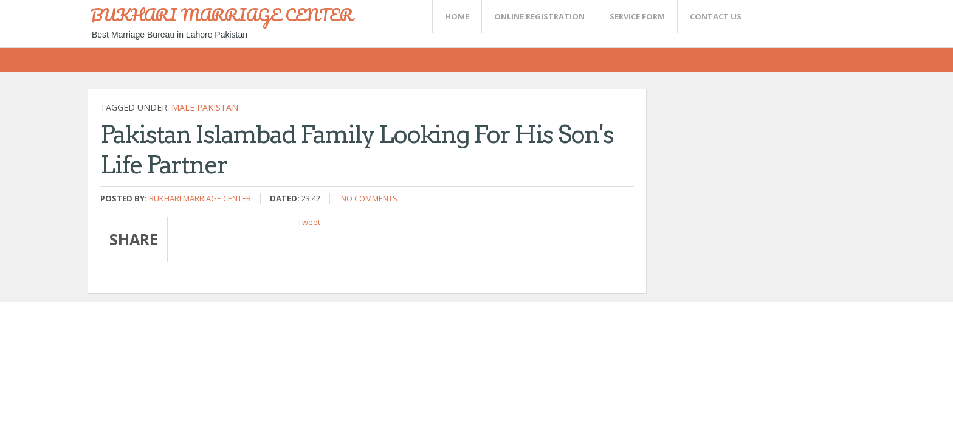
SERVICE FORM (637, 16)
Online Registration (539, 16)
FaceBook (844, 16)
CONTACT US (715, 16)
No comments (369, 198)
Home (457, 16)
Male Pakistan (204, 107)
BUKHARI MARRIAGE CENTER (222, 14)
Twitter (771, 16)
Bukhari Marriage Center (200, 198)
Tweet (309, 222)
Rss (808, 16)
